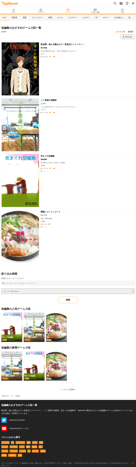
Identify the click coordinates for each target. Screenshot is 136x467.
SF (12, 442)
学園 (41, 442)
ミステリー (13, 446)
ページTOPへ (69, 390)
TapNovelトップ (7, 396)
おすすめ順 (120, 32)
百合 (20, 455)
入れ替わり (12, 455)
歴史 (40, 446)
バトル (35, 442)
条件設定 (127, 37)
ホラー (22, 446)
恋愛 (28, 442)
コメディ (4, 446)
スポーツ (4, 451)
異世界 (4, 455)
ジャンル (68, 11)
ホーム (13, 11)
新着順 (130, 32)
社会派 (34, 446)
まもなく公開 (95, 10)
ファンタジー (20, 442)
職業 (28, 446)
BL (29, 451)
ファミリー (13, 451)
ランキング (40, 10)
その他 (43, 451)
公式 (122, 10)
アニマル (22, 451)
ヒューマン (5, 442)
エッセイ (35, 451)
